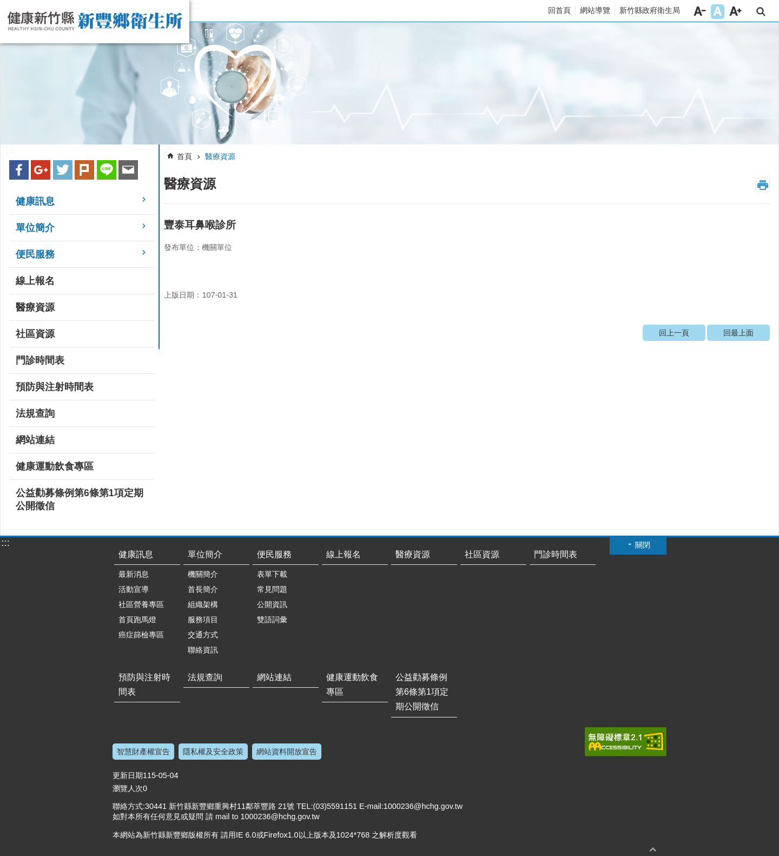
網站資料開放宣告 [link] (286, 751)
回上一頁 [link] (674, 332)
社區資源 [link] (35, 333)
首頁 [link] (184, 156)
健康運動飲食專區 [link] (55, 466)
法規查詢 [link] (35, 413)
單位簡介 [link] (35, 227)
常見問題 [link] (272, 589)
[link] (389, 83)
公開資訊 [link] (272, 604)
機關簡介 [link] (203, 574)
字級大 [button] (735, 11)
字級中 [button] (717, 11)
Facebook (19, 170)
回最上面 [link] (738, 332)
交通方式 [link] (203, 634)
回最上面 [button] (652, 849)
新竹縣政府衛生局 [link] (649, 10)
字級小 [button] (700, 11)
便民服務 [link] (35, 254)
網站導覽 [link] (595, 10)
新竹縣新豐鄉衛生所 (94, 21)
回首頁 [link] (559, 10)
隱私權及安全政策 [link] (213, 751)
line (106, 170)
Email (128, 170)
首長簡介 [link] (203, 589)
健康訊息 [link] (35, 201)
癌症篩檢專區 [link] (141, 634)
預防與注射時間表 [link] (55, 386)
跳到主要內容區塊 (5, 5)
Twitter (62, 170)
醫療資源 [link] (35, 307)
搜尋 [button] (761, 11)
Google (40, 170)
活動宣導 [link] (133, 589)
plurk (84, 170)
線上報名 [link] (35, 280)
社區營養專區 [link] (141, 604)
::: (194, 5)
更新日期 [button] (128, 775)
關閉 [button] (642, 545)
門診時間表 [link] (40, 360)
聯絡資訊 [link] (203, 650)
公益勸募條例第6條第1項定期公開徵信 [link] (79, 499)
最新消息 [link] (133, 574)
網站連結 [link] (35, 439)
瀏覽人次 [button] (128, 788)
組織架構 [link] (203, 604)
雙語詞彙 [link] (272, 619)
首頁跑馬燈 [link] (137, 619)
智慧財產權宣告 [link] (143, 751)
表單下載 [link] (272, 574)
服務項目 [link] (203, 619)
